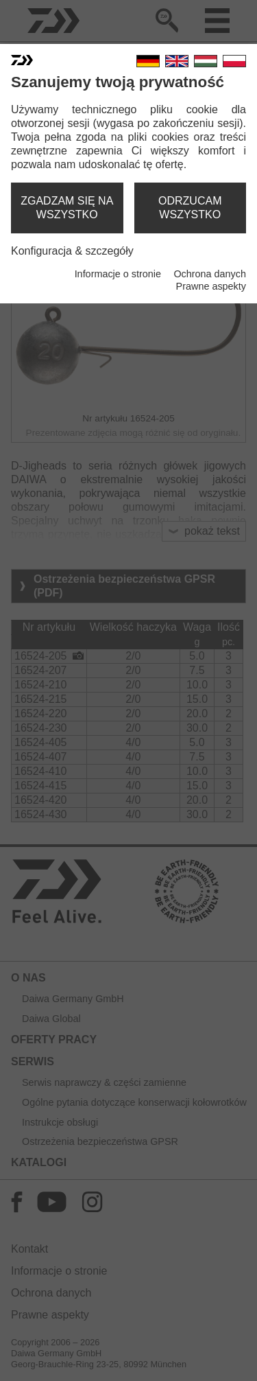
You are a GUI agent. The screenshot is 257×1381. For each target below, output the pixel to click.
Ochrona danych (209, 273)
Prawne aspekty (211, 286)
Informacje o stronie (118, 273)
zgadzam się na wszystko (67, 207)
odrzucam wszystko (189, 207)
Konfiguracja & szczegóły (72, 251)
